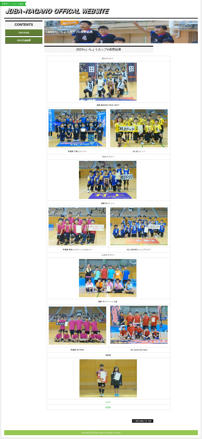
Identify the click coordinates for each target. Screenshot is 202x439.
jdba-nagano (60, 12)
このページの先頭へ (142, 421)
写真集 (108, 407)
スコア (108, 402)
